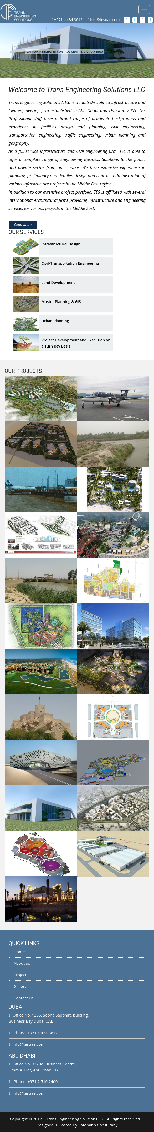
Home (17, 951)
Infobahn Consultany (98, 1125)
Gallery (18, 986)
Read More (23, 224)
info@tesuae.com (105, 19)
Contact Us (21, 997)
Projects (18, 974)
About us (19, 963)
